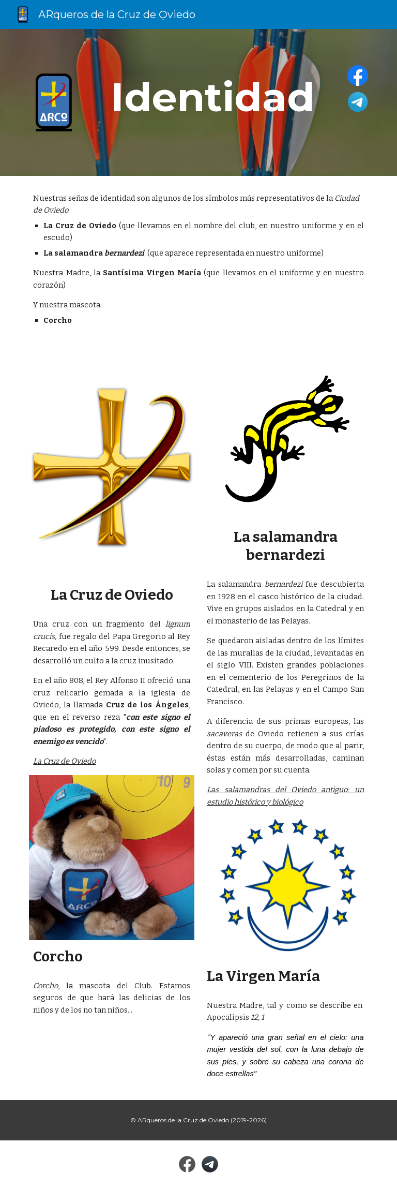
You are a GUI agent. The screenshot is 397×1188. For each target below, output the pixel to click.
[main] (213, 97)
